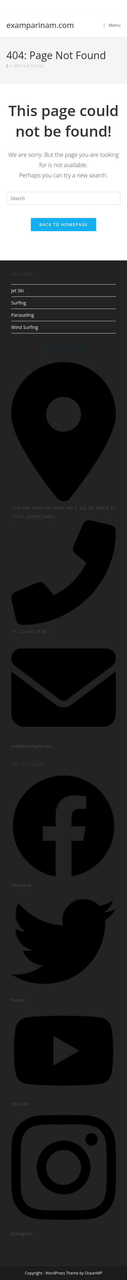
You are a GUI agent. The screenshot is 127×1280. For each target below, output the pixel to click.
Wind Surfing (24, 327)
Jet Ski (17, 290)
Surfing (18, 303)
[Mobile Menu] (112, 25)
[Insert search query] (63, 198)
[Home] (7, 65)
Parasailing (22, 315)
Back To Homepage (63, 224)
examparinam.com (40, 25)
